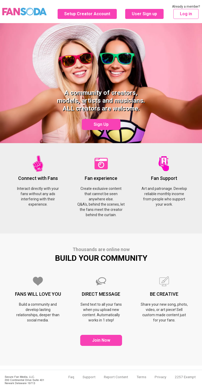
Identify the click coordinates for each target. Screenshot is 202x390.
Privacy (160, 377)
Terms (141, 377)
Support (89, 377)
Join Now (101, 340)
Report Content (116, 377)
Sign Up (101, 124)
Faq (71, 377)
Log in (186, 13)
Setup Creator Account (87, 13)
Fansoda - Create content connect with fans (24, 11)
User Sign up (144, 13)
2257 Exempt (185, 377)
